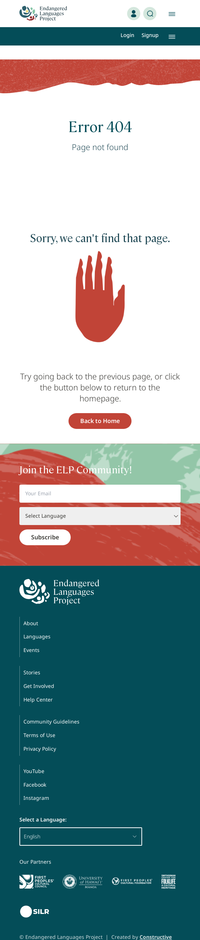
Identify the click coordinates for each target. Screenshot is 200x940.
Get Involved (38, 671)
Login (127, 35)
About (30, 609)
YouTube (33, 757)
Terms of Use (39, 721)
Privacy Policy (39, 734)
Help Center (38, 685)
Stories (31, 658)
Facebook (34, 770)
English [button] (81, 822)
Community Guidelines (51, 707)
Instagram (36, 783)
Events (31, 636)
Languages (37, 622)
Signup (150, 35)
